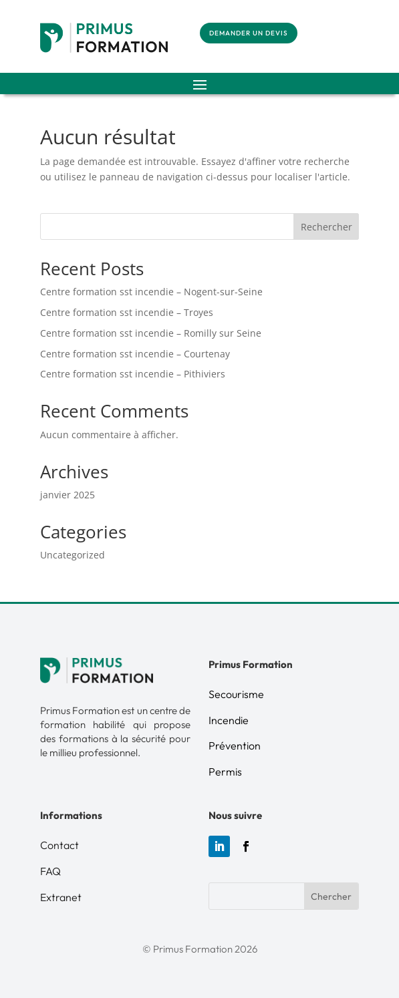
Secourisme (236, 694)
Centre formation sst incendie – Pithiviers (132, 373)
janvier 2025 (67, 494)
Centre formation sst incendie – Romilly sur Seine (150, 333)
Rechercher (326, 226)
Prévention (235, 745)
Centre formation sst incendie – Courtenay (135, 353)
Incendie (229, 720)
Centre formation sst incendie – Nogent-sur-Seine (151, 291)
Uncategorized (72, 554)
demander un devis (248, 33)
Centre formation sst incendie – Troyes (126, 312)
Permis (225, 771)
